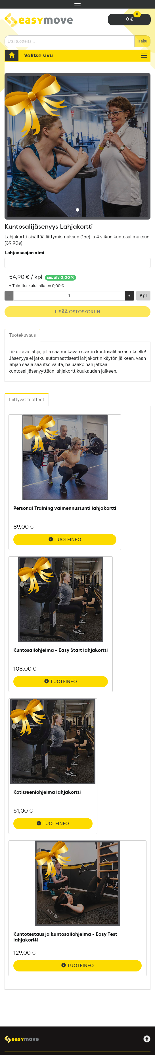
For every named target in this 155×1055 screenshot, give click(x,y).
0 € (133, 18)
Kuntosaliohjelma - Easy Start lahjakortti (60, 650)
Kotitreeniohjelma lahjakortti (47, 792)
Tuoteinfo (65, 540)
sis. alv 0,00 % (60, 277)
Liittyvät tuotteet (26, 399)
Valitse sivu (38, 55)
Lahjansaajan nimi (24, 252)
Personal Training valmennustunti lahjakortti (64, 508)
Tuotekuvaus (22, 335)
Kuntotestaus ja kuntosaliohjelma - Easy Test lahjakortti (65, 937)
